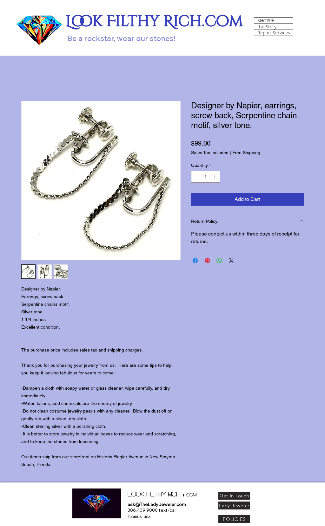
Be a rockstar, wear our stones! (121, 38)
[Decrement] (196, 176)
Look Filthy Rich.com (154, 21)
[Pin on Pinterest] (207, 260)
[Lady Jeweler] (234, 505)
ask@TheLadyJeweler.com (157, 504)
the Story (266, 27)
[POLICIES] (234, 519)
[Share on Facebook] (195, 260)
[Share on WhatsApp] (219, 260)
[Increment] (215, 176)
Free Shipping (246, 152)
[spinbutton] (205, 176)
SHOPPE (265, 21)
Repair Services (273, 33)
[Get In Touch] (234, 496)
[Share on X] (231, 260)
